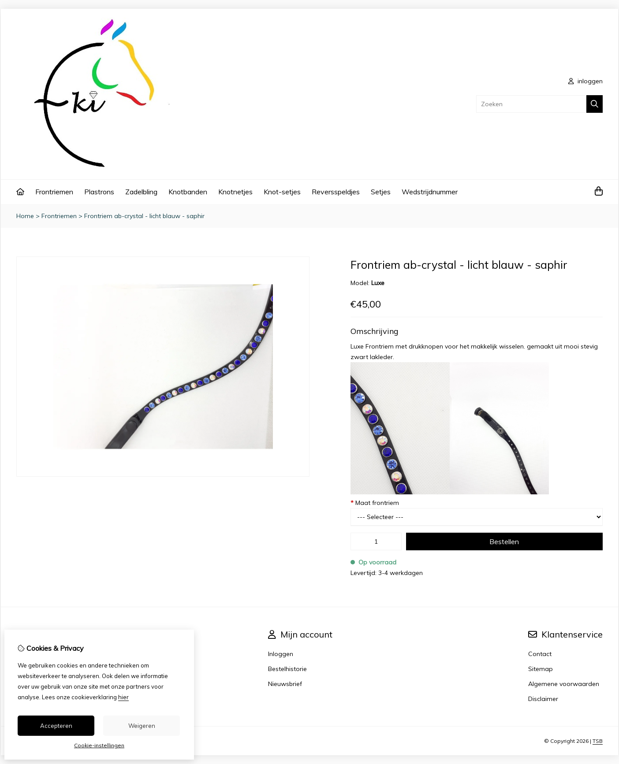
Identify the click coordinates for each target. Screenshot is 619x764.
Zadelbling (141, 191)
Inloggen (280, 654)
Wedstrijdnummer (430, 191)
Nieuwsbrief (285, 684)
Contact (540, 654)
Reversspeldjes (336, 191)
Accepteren (56, 725)
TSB (598, 741)
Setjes (381, 191)
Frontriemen (54, 191)
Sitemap (540, 669)
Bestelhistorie (287, 669)
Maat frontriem (375, 503)
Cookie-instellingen (99, 745)
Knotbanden (187, 191)
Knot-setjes (282, 191)
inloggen (585, 81)
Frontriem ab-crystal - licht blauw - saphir (144, 216)
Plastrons (99, 191)
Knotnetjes (235, 191)
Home (25, 216)
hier (123, 697)
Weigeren (141, 725)
